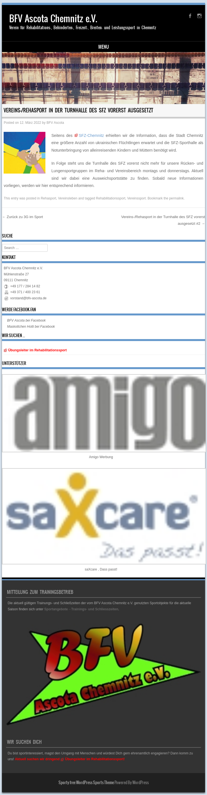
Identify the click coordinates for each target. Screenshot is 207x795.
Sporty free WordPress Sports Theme (86, 782)
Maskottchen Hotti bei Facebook (31, 327)
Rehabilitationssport (110, 198)
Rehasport (48, 198)
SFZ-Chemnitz (91, 135)
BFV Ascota (55, 123)
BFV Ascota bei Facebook (26, 320)
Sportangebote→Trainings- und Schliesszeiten (81, 609)
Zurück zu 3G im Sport (22, 217)
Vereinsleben (67, 198)
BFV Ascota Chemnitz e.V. (53, 18)
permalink (176, 198)
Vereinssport (136, 198)
